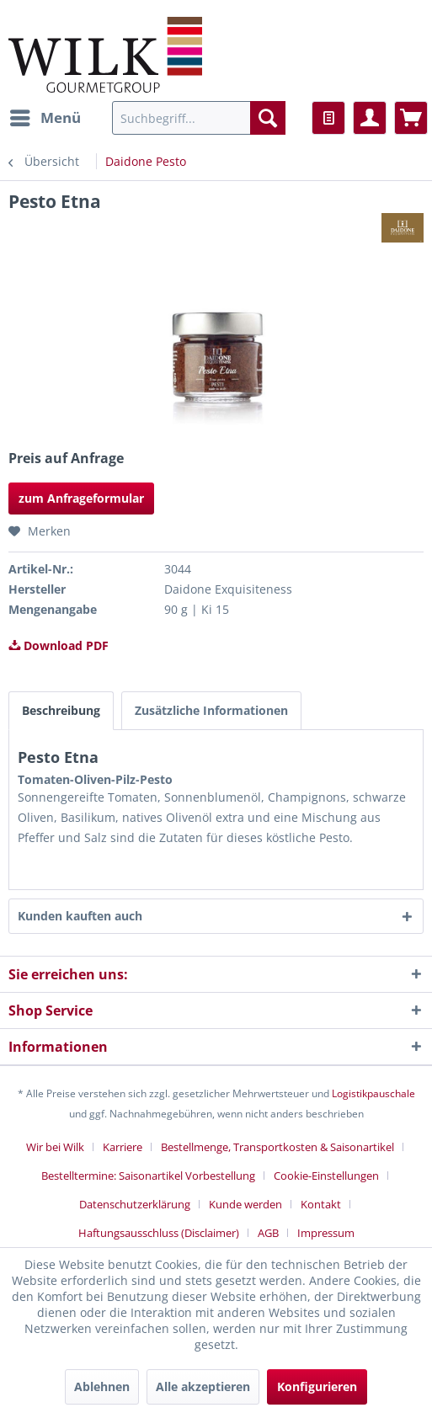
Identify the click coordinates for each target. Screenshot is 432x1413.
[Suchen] (267, 118)
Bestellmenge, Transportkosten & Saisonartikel (277, 1146)
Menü (45, 115)
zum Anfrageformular (81, 498)
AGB (268, 1232)
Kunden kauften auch (80, 916)
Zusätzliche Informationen (211, 710)
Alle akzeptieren (203, 1386)
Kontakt (321, 1204)
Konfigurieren (317, 1386)
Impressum (326, 1232)
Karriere (122, 1146)
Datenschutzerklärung (134, 1204)
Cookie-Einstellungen (326, 1175)
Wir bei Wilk (55, 1146)
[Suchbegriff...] (198, 118)
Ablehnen (102, 1386)
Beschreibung (61, 710)
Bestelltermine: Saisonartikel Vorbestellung (148, 1175)
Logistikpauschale (373, 1093)
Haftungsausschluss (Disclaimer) (158, 1232)
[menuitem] (44, 118)
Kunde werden (245, 1204)
